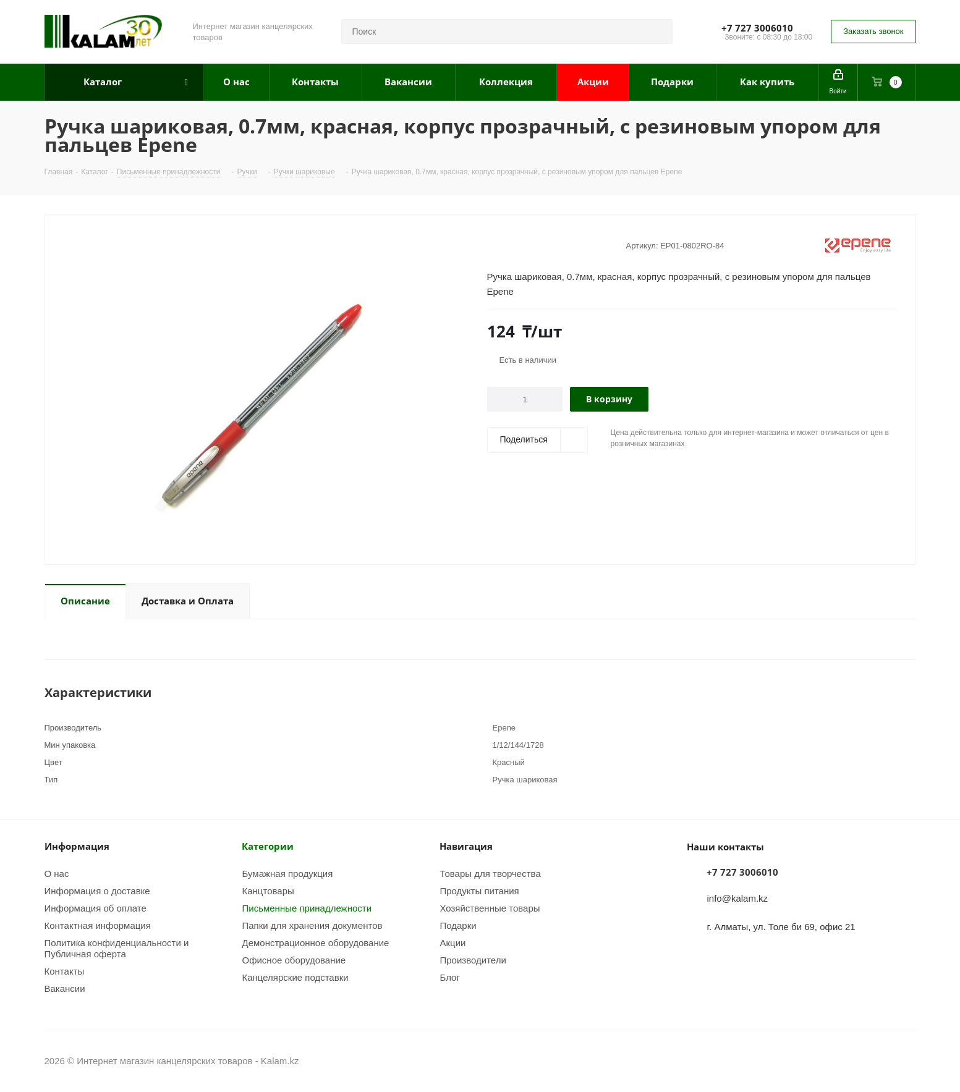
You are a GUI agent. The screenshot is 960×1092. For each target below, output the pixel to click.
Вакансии (65, 988)
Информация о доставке (97, 890)
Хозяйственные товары (490, 908)
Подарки (458, 925)
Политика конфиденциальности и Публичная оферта (117, 948)
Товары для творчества (490, 873)
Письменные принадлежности (307, 908)
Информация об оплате (96, 908)
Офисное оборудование (294, 960)
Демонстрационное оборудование (315, 942)
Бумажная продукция (287, 873)
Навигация (466, 846)
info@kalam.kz (737, 898)
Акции (452, 942)
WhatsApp (906, 1060)
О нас (57, 873)
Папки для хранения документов (312, 925)
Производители (473, 960)
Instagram (876, 1060)
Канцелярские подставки (295, 977)
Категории (268, 846)
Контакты (65, 971)
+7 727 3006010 (757, 27)
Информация (77, 846)
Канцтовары (268, 890)
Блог (449, 977)
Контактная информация (98, 925)
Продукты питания (479, 890)
